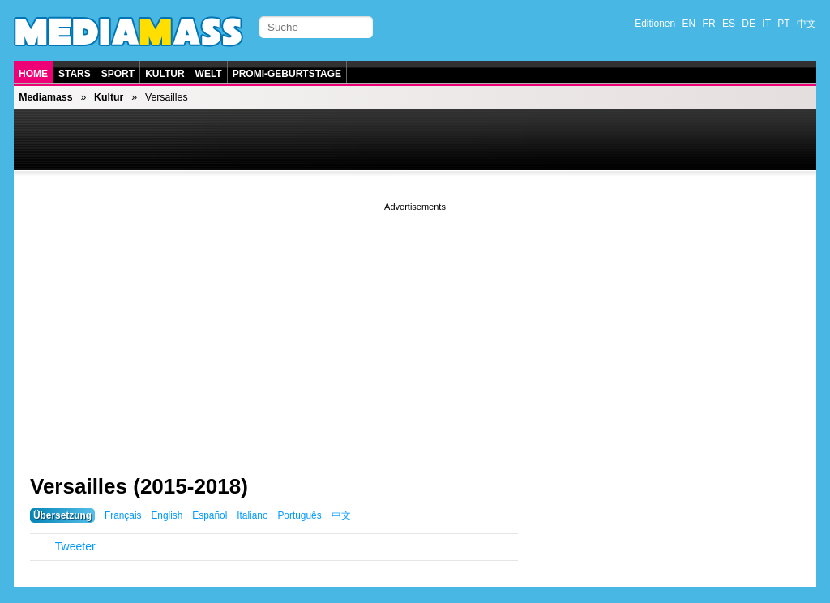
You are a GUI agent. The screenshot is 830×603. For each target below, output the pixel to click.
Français (123, 515)
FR (709, 23)
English (166, 515)
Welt (208, 73)
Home (33, 73)
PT (783, 23)
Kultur (164, 73)
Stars (74, 73)
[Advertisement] (415, 328)
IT (766, 23)
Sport (118, 73)
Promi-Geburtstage (287, 73)
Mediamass (45, 97)
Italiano (252, 515)
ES (728, 23)
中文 (806, 23)
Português (299, 515)
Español (209, 515)
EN (689, 23)
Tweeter (75, 546)
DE (748, 23)
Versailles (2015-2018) (139, 486)
